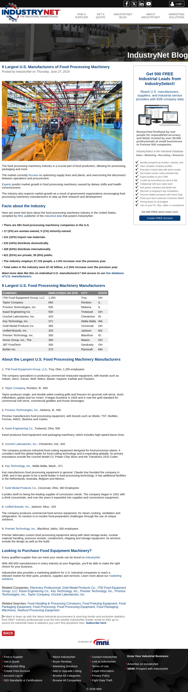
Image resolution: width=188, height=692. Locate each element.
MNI (20, 215)
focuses (34, 175)
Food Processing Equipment (76, 606)
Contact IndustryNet (104, 656)
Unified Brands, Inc (17, 506)
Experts (7, 184)
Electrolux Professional (45, 587)
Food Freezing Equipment (100, 603)
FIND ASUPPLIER (81, 16)
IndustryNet (92, 557)
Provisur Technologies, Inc (21, 410)
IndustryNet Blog (14, 666)
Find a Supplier (13, 656)
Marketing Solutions (65, 666)
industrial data (54, 215)
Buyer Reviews (62, 661)
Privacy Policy (101, 675)
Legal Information (103, 670)
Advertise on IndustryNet (142, 664)
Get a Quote (11, 661)
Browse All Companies (67, 680)
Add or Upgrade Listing (67, 670)
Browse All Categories (66, 675)
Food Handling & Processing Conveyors (54, 603)
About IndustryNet (64, 656)
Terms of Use (100, 666)
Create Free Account (17, 670)
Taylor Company (15, 388)
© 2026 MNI (94, 688)
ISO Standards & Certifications (23, 680)
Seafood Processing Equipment (38, 610)
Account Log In (13, 675)
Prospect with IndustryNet (152, 668)
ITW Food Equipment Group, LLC (26, 369)
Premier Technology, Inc (19, 528)
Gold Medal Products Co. (79, 587)
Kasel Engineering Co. (34, 591)
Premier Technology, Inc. (96, 591)
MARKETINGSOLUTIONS (176, 16)
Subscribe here (96, 622)
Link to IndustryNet (104, 661)
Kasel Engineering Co (18, 428)
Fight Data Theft (102, 680)
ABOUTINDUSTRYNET (150, 16)
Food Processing (44, 606)
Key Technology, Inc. (18, 465)
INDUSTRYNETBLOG (123, 16)
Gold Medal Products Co (20, 487)
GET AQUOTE (100, 16)
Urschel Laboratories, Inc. (20, 444)
